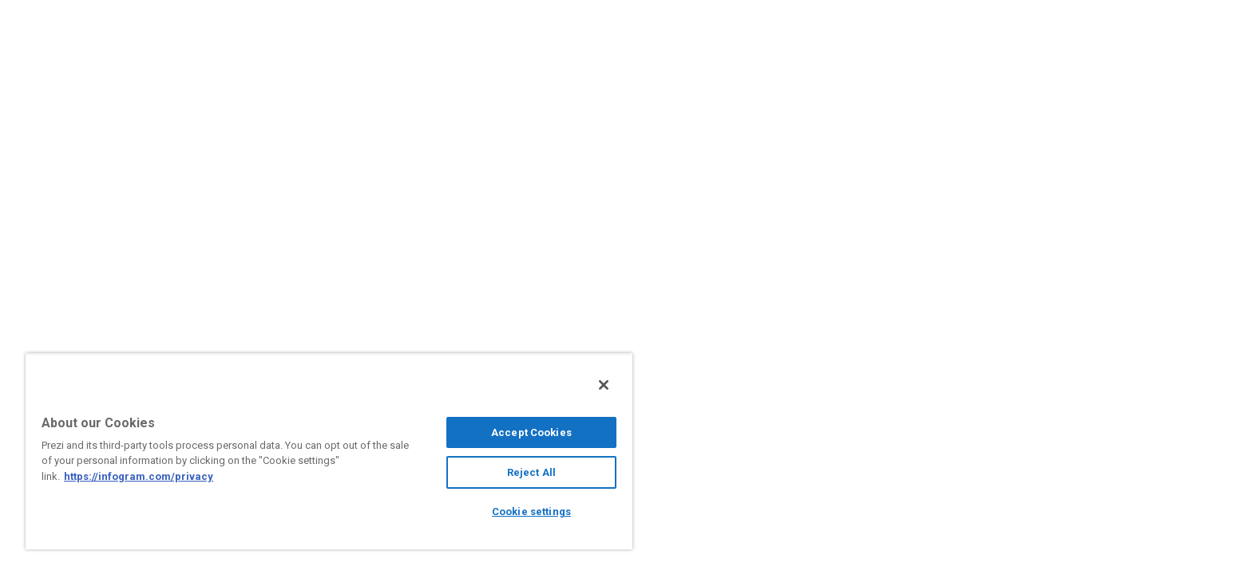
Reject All (531, 472)
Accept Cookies (531, 432)
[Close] (603, 384)
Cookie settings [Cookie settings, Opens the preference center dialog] (531, 512)
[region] (329, 451)
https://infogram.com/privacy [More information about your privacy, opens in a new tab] (138, 476)
